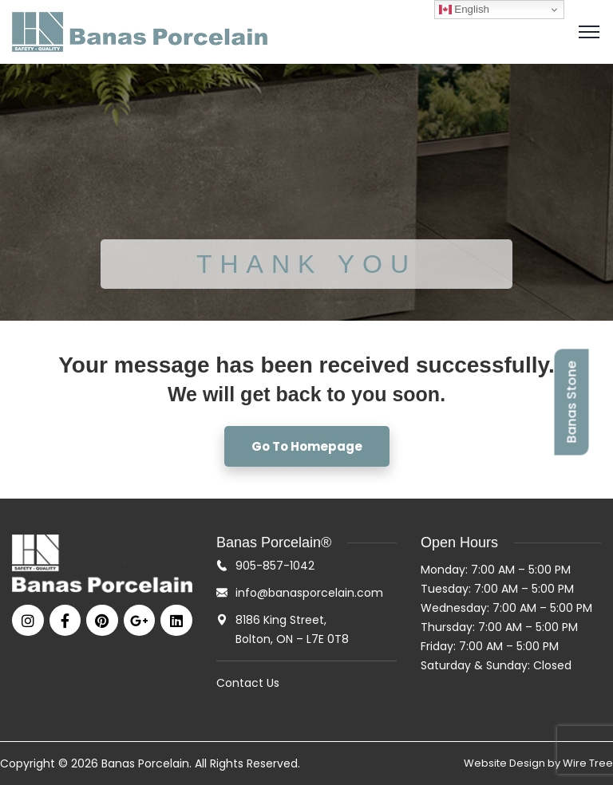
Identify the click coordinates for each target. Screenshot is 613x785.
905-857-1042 (274, 566)
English (464, 9)
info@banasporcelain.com (309, 593)
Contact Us (247, 683)
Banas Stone (572, 402)
